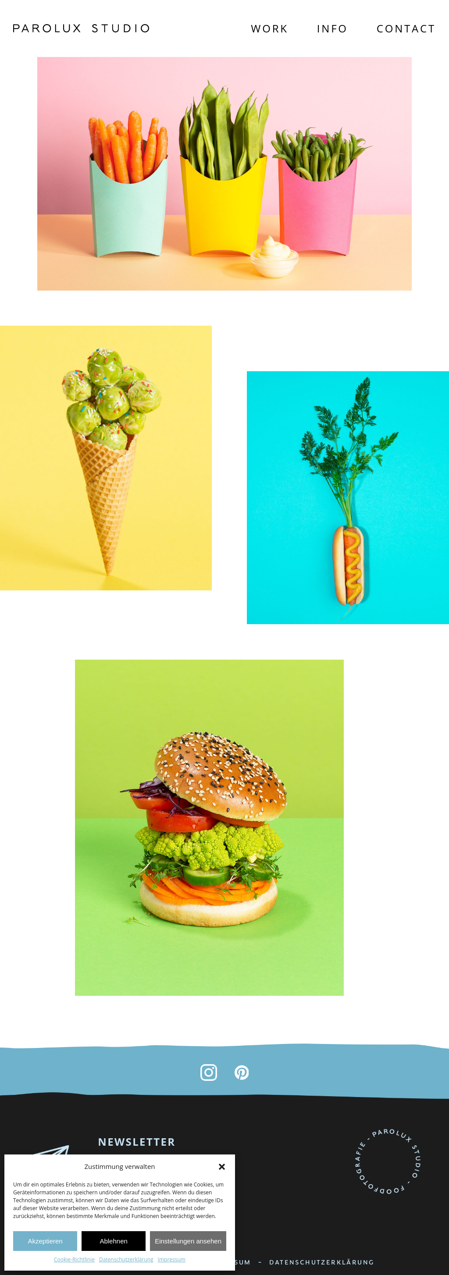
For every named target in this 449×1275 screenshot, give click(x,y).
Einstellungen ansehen (188, 1241)
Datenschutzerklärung (126, 1259)
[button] (221, 1166)
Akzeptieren (45, 1241)
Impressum (171, 1259)
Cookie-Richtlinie (74, 1259)
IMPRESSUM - (237, 1262)
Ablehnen (113, 1241)
